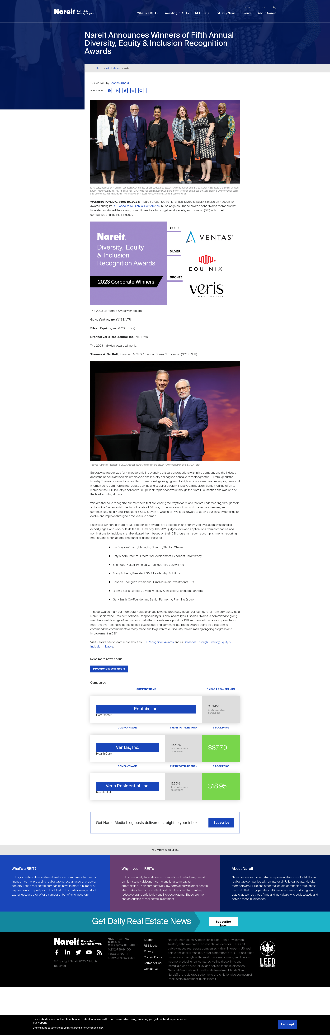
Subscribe (221, 822)
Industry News (226, 13)
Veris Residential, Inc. (127, 786)
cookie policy (96, 1028)
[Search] (274, 7)
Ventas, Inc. (127, 748)
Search (148, 940)
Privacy (148, 951)
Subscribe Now (223, 923)
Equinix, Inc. (146, 709)
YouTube (89, 952)
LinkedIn (67, 952)
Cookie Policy (153, 957)
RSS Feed (99, 952)
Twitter (78, 952)
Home (99, 68)
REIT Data (202, 13)
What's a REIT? (147, 13)
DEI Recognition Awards (158, 642)
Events (247, 13)
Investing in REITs (177, 13)
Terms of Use (153, 963)
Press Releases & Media (109, 668)
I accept (287, 1024)
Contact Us (151, 969)
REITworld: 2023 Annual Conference (136, 206)
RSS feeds (151, 945)
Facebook (57, 952)
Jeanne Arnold (119, 83)
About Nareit (267, 13)
